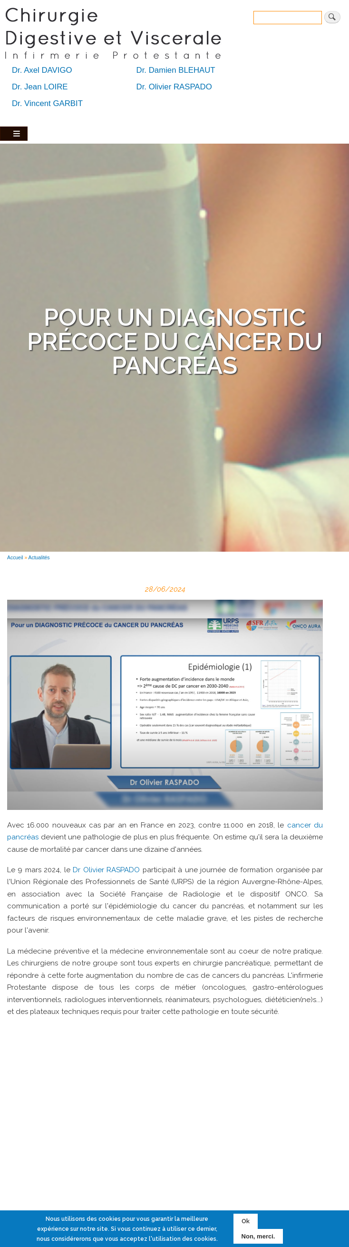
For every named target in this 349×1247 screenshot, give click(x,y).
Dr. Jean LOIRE (40, 86)
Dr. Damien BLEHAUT (175, 70)
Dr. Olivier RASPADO (174, 86)
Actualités (39, 557)
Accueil (15, 557)
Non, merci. (258, 1236)
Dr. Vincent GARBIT (47, 103)
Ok (246, 1221)
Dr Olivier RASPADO (106, 870)
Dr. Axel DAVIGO (42, 70)
